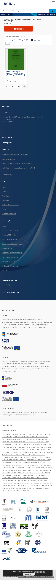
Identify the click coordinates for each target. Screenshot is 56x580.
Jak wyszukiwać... (6, 14)
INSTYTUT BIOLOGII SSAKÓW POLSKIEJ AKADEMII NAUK (29, 444)
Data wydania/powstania (10, 205)
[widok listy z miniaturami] (35, 40)
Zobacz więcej (7, 175)
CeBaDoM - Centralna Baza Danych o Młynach (17, 164)
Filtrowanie (18, 29)
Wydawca (5, 200)
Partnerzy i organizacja (10, 231)
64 (27, 37)
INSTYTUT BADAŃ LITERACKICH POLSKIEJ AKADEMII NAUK (30, 437)
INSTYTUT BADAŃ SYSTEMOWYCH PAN (14, 439)
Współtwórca (6, 196)
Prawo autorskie (7, 248)
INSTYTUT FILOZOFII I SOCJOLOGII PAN (18, 455)
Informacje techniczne (9, 239)
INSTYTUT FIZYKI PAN (38, 488)
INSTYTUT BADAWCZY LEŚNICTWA (37, 439)
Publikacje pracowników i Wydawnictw (15, 155)
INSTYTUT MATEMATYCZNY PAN (12, 434)
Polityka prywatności (9, 262)
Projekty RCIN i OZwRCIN (10, 235)
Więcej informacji (39, 571)
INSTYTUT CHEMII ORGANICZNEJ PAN (13, 452)
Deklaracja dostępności (10, 266)
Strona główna (7, 143)
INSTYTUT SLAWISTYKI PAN (19, 470)
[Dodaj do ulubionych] (7, 86)
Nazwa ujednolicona (9, 214)
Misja (4, 226)
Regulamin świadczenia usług (12, 253)
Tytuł (4, 187)
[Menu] (53, 2)
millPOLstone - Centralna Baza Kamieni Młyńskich (18, 168)
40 (24, 37)
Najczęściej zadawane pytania (12, 244)
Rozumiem (28, 574)
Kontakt (5, 270)
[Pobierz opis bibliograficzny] (13, 86)
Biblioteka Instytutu (8, 159)
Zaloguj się (6, 285)
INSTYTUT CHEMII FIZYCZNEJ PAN (39, 449)
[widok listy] (38, 40)
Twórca (4, 192)
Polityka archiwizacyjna (10, 257)
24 (21, 37)
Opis (4, 209)
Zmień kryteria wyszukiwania (46, 14)
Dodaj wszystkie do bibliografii (16, 40)
